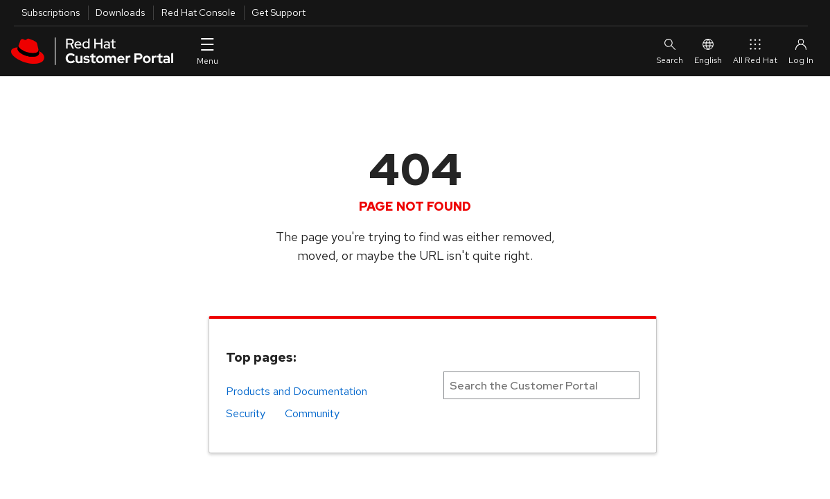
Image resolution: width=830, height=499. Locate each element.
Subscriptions (50, 12)
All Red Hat (755, 51)
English (708, 51)
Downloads (120, 12)
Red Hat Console (198, 12)
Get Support (278, 12)
